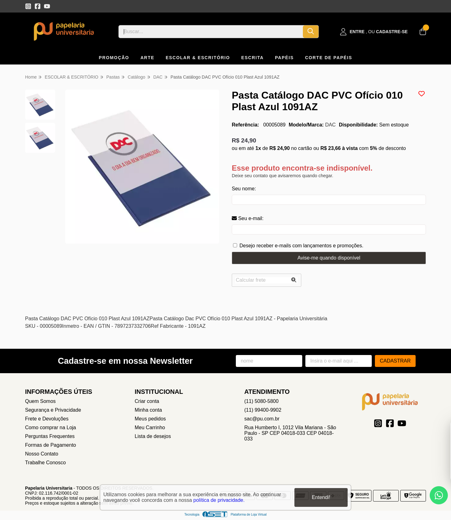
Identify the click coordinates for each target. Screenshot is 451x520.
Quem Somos (40, 401)
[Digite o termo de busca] (211, 31)
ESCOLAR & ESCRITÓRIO (198, 57)
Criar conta (147, 401)
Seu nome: (244, 188)
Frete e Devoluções (47, 418)
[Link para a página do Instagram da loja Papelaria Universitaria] (28, 6)
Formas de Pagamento (50, 445)
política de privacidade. (219, 500)
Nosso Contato (41, 453)
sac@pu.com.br (261, 418)
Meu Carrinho (150, 427)
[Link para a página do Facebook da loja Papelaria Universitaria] (37, 6)
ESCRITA (252, 57)
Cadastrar (395, 360)
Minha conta (148, 410)
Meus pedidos (150, 418)
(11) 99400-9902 (262, 410)
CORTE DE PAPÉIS (328, 57)
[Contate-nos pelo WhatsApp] (439, 495)
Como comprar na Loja (50, 427)
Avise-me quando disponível (329, 257)
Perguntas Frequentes (50, 436)
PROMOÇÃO (114, 57)
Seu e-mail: (247, 218)
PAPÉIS (284, 57)
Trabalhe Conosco (45, 462)
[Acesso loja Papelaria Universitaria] (373, 31)
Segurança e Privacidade (53, 410)
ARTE (147, 57)
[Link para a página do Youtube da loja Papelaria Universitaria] (47, 6)
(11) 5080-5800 (261, 401)
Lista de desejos (153, 436)
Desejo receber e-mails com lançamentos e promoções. (301, 245)
